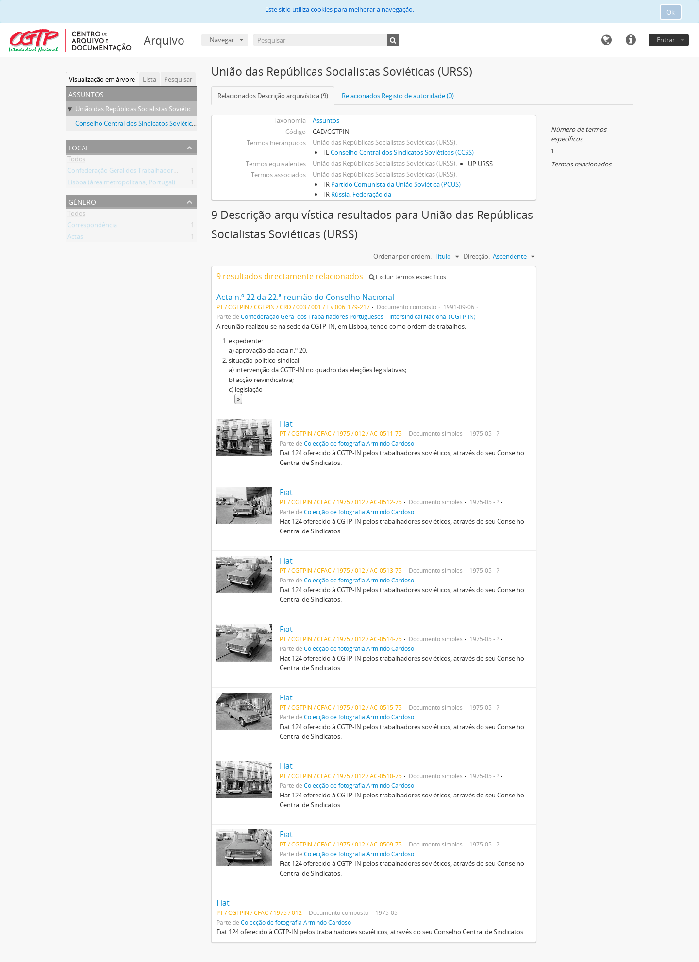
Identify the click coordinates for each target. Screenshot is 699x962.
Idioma (606, 40)
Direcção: (477, 256)
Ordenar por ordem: (402, 256)
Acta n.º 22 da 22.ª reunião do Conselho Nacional (305, 297)
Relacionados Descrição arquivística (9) (272, 95)
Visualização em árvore (102, 79)
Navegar (222, 39)
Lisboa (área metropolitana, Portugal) (121, 184)
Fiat (286, 423)
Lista (149, 79)
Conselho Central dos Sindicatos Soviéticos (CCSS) (146, 123)
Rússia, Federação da (361, 194)
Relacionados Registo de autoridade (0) (398, 95)
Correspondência (92, 226)
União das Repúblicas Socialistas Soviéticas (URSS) (146, 108)
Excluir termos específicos (407, 277)
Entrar (666, 39)
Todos (76, 160)
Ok (670, 12)
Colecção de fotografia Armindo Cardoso (359, 443)
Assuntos (326, 120)
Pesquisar (178, 79)
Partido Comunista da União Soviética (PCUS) (396, 184)
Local (78, 146)
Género (82, 201)
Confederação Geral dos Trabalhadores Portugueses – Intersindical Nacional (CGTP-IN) (358, 316)
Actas (75, 238)
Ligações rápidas (630, 40)
